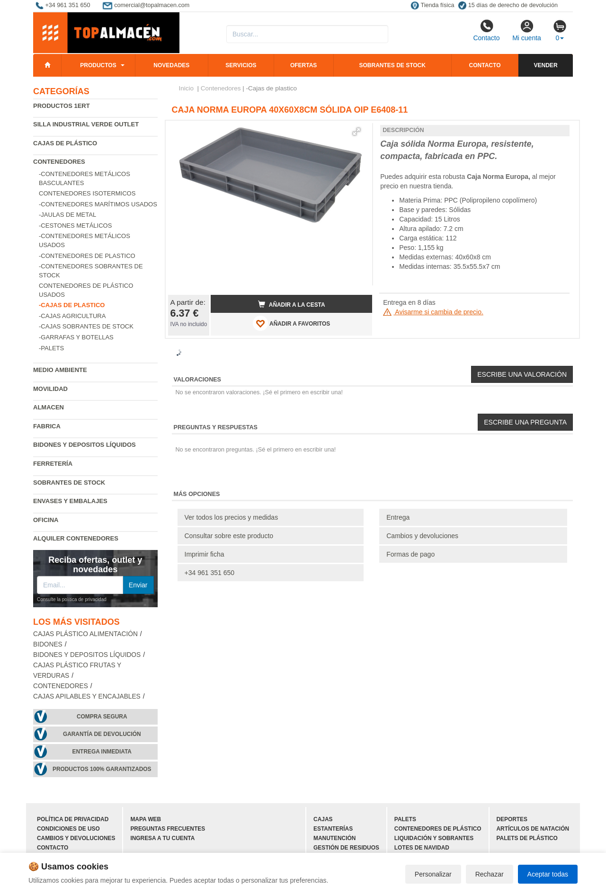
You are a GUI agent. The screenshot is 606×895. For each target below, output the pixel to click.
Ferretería (52, 463)
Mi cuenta (526, 30)
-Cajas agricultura (72, 315)
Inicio (186, 88)
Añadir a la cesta (291, 304)
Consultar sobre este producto (229, 536)
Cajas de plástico (65, 143)
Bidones (47, 644)
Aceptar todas (547, 874)
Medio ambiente (60, 369)
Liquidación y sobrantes (433, 838)
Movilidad (50, 388)
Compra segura (102, 716)
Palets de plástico (527, 838)
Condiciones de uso (68, 828)
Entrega (398, 517)
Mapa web (145, 819)
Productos (98, 65)
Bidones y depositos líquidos (84, 444)
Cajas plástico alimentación (85, 634)
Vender (546, 65)
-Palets (51, 348)
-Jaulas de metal (67, 214)
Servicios (240, 65)
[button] (356, 131)
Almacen (48, 407)
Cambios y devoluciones (422, 536)
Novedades (171, 65)
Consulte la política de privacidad (72, 599)
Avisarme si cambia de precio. (433, 312)
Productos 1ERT (61, 105)
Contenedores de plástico (437, 828)
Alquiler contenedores (75, 538)
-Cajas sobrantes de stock (86, 326)
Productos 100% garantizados (102, 769)
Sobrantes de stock (392, 65)
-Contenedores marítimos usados (98, 204)
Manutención (334, 838)
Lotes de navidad (421, 847)
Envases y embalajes (70, 501)
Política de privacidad (72, 819)
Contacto (486, 30)
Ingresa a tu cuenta (162, 838)
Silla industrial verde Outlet (86, 124)
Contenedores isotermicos (87, 193)
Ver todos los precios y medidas (231, 517)
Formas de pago (410, 554)
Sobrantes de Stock (69, 482)
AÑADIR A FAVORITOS (291, 323)
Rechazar (489, 874)
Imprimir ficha (204, 554)
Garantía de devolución (102, 734)
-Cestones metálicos (75, 225)
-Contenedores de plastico (87, 255)
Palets (405, 819)
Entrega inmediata (102, 751)
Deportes (512, 819)
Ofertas (303, 65)
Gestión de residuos (346, 847)
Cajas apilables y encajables (87, 696)
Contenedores (59, 161)
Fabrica (47, 426)
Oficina (45, 519)
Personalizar (433, 874)
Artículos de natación (533, 828)
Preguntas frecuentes (167, 828)
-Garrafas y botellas (76, 337)
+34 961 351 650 (210, 572)
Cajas (322, 819)
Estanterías (333, 828)
